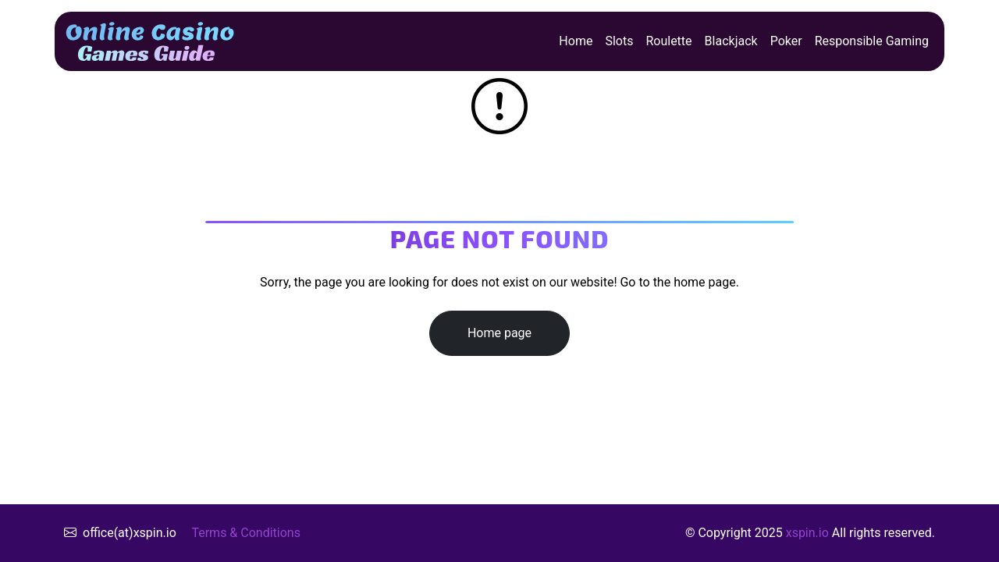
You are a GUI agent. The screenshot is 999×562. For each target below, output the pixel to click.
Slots (619, 41)
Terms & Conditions (245, 532)
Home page (499, 332)
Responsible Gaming (872, 41)
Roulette (668, 41)
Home (575, 41)
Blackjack (731, 41)
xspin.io (807, 532)
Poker (786, 41)
